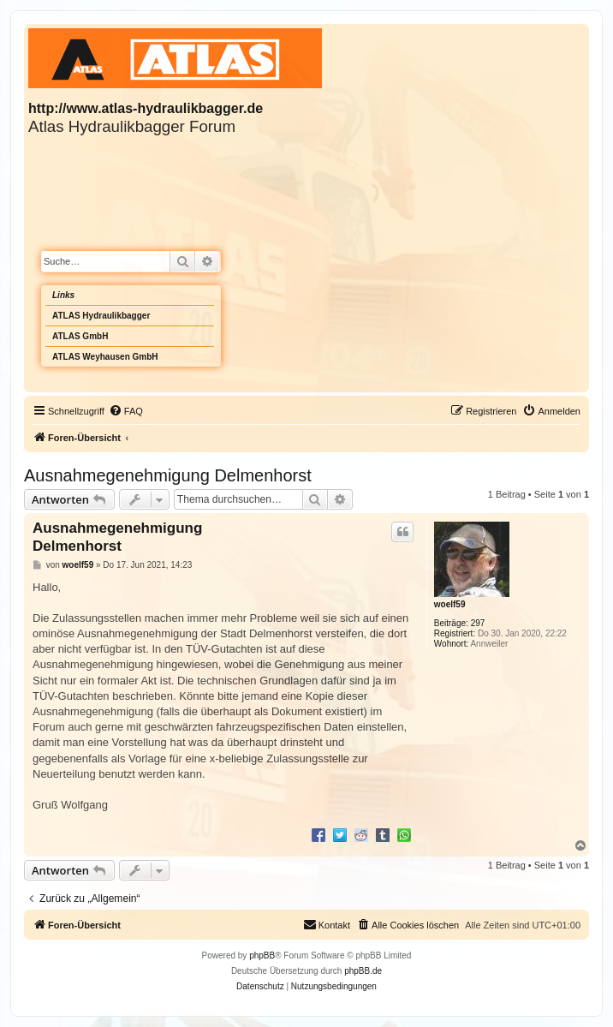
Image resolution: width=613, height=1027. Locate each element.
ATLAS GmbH (80, 336)
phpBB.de (363, 971)
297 (478, 623)
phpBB (262, 955)
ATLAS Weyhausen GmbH (105, 356)
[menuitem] (126, 411)
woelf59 (450, 604)
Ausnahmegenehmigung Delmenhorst (168, 475)
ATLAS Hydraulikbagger (101, 315)
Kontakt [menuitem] (326, 924)
